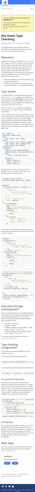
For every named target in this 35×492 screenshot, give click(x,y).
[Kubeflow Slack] (6, 486)
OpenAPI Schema (11, 97)
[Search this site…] (15, 8)
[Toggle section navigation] (32, 8)
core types (14, 108)
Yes (7, 463)
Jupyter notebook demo (8, 451)
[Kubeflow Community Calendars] (13, 486)
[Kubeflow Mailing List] (9, 486)
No (15, 463)
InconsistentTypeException (9, 338)
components (27, 61)
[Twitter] (3, 486)
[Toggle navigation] (32, 2)
